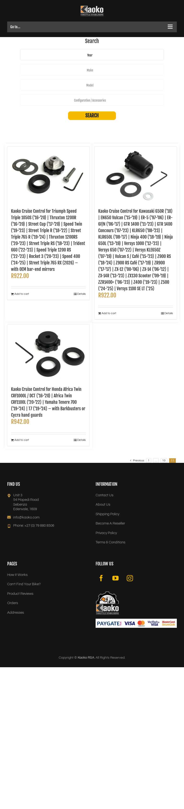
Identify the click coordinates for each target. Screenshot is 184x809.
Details (81, 293)
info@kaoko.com (26, 517)
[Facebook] (101, 578)
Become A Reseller (110, 523)
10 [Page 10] (164, 460)
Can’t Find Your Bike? (24, 584)
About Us (103, 504)
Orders (12, 603)
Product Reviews (20, 594)
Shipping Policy (107, 514)
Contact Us (104, 495)
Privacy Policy (106, 533)
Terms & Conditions (110, 542)
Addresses (15, 612)
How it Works (17, 575)
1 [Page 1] (149, 460)
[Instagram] (129, 578)
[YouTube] (115, 578)
